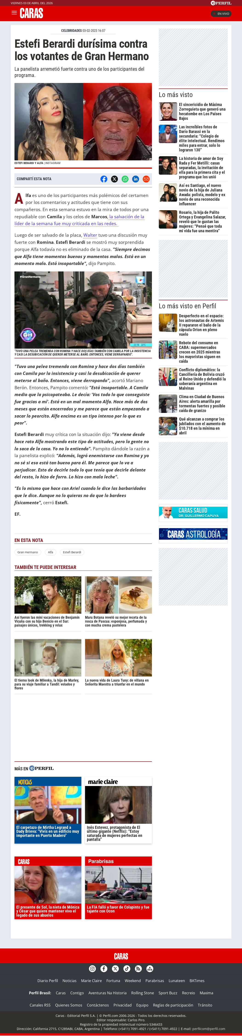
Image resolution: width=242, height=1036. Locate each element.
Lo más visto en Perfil (187, 306)
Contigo (77, 992)
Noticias (70, 980)
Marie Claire (91, 980)
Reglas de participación (173, 1005)
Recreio (188, 992)
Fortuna (113, 980)
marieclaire (118, 782)
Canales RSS (40, 1005)
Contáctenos (98, 1005)
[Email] (146, 179)
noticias (47, 782)
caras (47, 862)
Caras (61, 992)
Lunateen (177, 980)
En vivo (221, 14)
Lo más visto (176, 95)
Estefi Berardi (72, 552)
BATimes (197, 980)
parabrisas (118, 862)
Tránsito (205, 1005)
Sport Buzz (168, 992)
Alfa (50, 552)
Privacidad (123, 1005)
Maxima (206, 992)
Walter (90, 235)
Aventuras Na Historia (107, 992)
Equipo (142, 1005)
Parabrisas (154, 980)
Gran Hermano (27, 552)
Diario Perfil (47, 980)
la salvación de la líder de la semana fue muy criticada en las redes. (79, 220)
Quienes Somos (68, 1005)
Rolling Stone (142, 992)
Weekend (133, 980)
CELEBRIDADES (71, 31)
